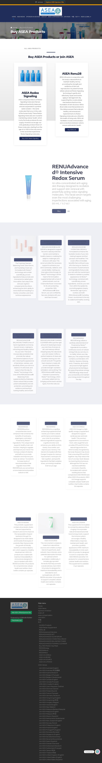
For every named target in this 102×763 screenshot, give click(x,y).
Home (15, 27)
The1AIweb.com (17, 620)
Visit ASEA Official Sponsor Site (21, 612)
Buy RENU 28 (72, 130)
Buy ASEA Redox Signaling (30, 138)
